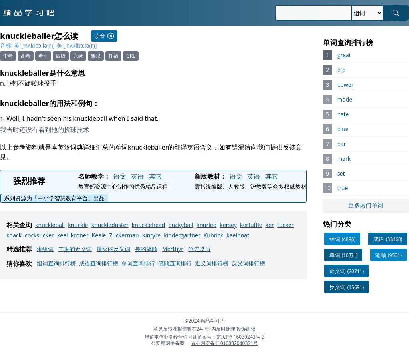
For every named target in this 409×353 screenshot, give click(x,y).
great (344, 55)
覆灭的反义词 (113, 249)
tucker (285, 225)
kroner (80, 235)
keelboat (237, 235)
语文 (119, 176)
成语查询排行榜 (98, 263)
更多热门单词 (365, 205)
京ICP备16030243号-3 (240, 336)
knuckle (78, 225)
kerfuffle (251, 225)
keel (62, 235)
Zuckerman (124, 235)
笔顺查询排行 (175, 263)
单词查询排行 (138, 263)
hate (343, 114)
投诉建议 (246, 328)
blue (343, 129)
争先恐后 (199, 249)
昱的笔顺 (146, 249)
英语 (137, 176)
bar (341, 144)
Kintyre (151, 235)
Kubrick (214, 235)
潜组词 (45, 249)
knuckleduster (110, 225)
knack (14, 235)
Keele (98, 235)
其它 (155, 176)
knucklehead (148, 225)
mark (344, 158)
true (342, 188)
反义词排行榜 (248, 263)
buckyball (180, 225)
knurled (207, 225)
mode (344, 99)
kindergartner (182, 235)
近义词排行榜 (211, 263)
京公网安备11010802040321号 (224, 343)
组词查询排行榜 (56, 263)
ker (270, 225)
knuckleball (50, 225)
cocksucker (39, 235)
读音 (104, 36)
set (341, 173)
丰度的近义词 (75, 249)
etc (341, 70)
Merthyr (172, 249)
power (345, 84)
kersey (228, 225)
